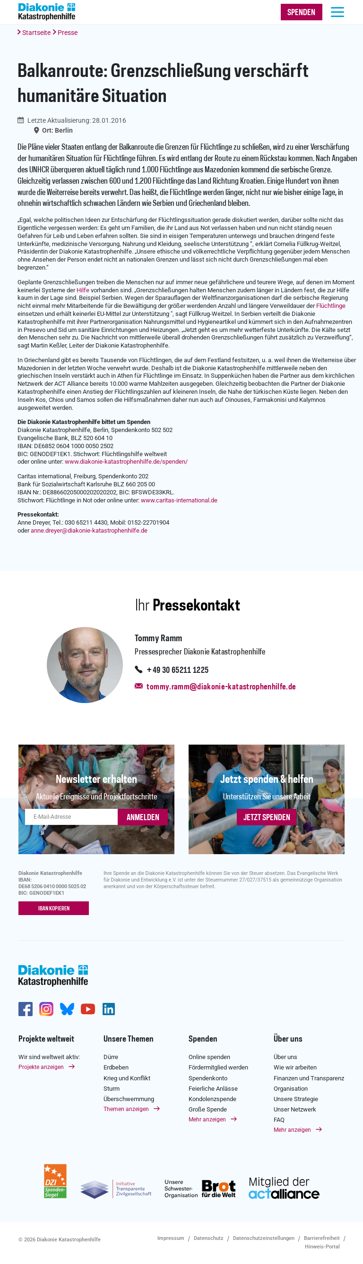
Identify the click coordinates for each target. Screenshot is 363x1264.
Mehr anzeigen (207, 1119)
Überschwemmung (129, 1099)
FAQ (279, 1119)
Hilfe (83, 290)
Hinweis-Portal (322, 1247)
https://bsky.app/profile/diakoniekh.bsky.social (67, 1009)
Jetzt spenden (266, 818)
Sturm (112, 1088)
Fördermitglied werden (218, 1067)
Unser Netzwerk (295, 1109)
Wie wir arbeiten (295, 1067)
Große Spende (208, 1109)
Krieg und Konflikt (127, 1078)
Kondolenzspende (212, 1099)
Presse (68, 32)
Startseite (36, 32)
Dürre (111, 1056)
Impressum (170, 1238)
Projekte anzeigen (41, 1067)
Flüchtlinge (331, 305)
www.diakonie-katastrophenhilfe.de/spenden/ (126, 461)
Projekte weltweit (46, 1039)
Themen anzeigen (126, 1109)
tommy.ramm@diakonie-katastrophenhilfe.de (221, 687)
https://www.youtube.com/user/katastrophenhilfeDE (88, 1009)
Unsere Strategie (296, 1099)
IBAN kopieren (53, 909)
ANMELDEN (143, 818)
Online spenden (209, 1056)
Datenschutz (209, 1238)
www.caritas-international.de (179, 500)
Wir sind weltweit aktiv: (49, 1056)
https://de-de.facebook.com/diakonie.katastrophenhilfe (25, 1009)
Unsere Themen (129, 1039)
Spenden (203, 1039)
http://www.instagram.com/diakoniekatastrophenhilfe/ (46, 1009)
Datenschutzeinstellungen (263, 1238)
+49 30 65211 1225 (177, 670)
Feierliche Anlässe (213, 1088)
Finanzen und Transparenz (309, 1078)
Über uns (288, 1039)
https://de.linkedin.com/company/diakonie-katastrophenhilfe (109, 1009)
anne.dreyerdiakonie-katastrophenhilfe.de (89, 530)
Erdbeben (116, 1067)
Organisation (291, 1088)
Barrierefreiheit (322, 1238)
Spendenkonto (208, 1078)
